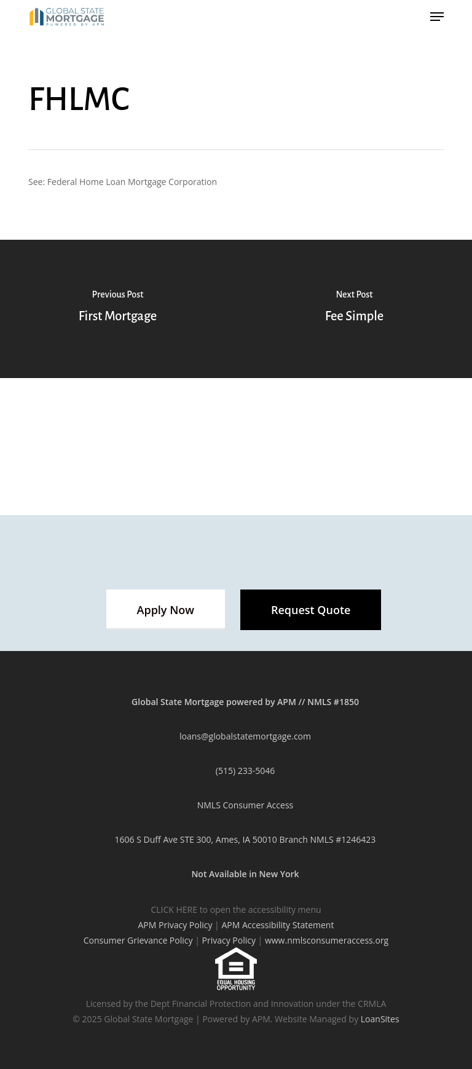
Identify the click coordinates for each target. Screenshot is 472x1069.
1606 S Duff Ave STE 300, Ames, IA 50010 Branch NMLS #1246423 (245, 839)
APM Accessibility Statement (277, 925)
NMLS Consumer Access (245, 805)
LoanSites (380, 1019)
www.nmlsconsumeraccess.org (326, 940)
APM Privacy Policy (175, 925)
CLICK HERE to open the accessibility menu (236, 909)
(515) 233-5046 (245, 770)
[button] (165, 610)
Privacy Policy (228, 940)
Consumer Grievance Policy (138, 940)
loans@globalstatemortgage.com (245, 736)
